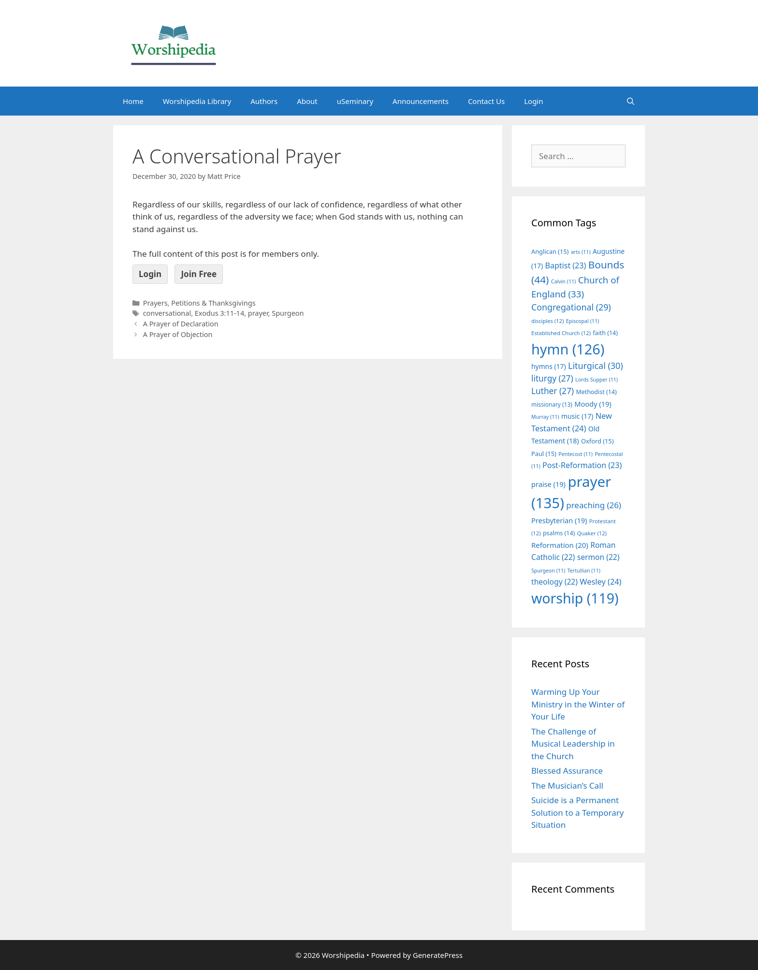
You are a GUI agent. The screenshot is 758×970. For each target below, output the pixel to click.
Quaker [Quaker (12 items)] (592, 533)
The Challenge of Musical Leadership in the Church (573, 744)
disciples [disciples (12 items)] (547, 320)
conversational (167, 313)
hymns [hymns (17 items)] (548, 366)
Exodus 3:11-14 (219, 313)
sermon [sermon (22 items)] (598, 557)
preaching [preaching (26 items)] (593, 505)
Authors (263, 101)
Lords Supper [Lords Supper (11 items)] (596, 379)
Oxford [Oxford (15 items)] (597, 441)
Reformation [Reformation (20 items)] (559, 545)
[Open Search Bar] (630, 101)
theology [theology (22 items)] (554, 581)
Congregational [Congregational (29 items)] (571, 307)
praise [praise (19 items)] (548, 484)
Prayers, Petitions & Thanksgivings (199, 303)
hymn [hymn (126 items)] (567, 348)
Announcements (421, 101)
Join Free (199, 273)
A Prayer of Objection (178, 334)
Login (533, 101)
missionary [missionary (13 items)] (551, 404)
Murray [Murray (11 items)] (545, 416)
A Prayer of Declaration (181, 323)
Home (133, 101)
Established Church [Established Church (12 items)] (561, 333)
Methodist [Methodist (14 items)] (596, 392)
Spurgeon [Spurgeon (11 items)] (548, 570)
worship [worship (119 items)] (575, 598)
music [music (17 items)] (577, 416)
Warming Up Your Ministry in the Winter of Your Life (578, 704)
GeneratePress (438, 955)
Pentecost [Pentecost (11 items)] (575, 454)
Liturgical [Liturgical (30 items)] (595, 365)
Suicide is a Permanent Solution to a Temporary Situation (577, 812)
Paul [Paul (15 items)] (543, 453)
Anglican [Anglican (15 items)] (549, 251)
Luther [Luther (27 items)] (552, 391)
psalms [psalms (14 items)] (559, 533)
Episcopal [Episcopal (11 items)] (582, 321)
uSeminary (355, 101)
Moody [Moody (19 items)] (592, 404)
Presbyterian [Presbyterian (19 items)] (559, 520)
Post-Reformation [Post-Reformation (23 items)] (582, 465)
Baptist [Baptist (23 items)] (565, 265)
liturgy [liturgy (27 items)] (552, 378)
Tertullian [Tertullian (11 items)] (584, 570)
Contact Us (486, 101)
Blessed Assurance (567, 770)
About (307, 101)
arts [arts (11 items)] (581, 252)
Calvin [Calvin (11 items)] (563, 281)
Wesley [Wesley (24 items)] (600, 581)
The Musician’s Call (567, 785)
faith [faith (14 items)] (605, 333)
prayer (258, 313)
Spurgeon (288, 313)
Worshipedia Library (197, 101)
